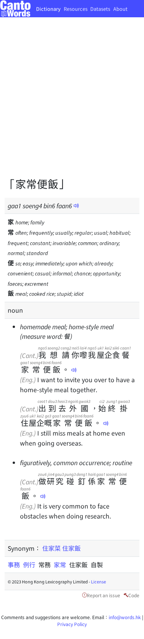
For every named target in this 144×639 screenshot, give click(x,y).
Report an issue (103, 595)
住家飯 (71, 548)
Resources (76, 8)
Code (133, 595)
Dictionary (48, 8)
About (120, 8)
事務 (15, 564)
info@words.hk (125, 617)
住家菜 (51, 548)
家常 (61, 564)
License (98, 581)
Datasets (100, 8)
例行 (30, 564)
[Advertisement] (72, 103)
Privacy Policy (72, 624)
